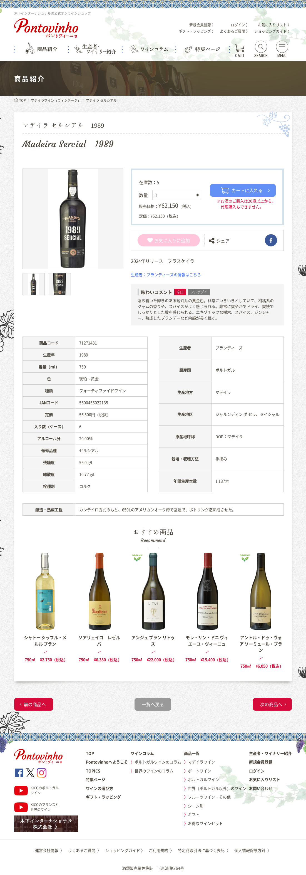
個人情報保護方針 (252, 850)
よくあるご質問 (84, 850)
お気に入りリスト (264, 779)
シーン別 (195, 806)
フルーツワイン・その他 (209, 797)
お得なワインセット (205, 823)
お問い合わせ (260, 788)
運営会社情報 (49, 850)
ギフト (194, 814)
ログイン (257, 770)
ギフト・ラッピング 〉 (196, 31)
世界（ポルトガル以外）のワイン (217, 788)
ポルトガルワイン (203, 779)
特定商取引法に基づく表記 (204, 850)
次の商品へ (271, 704)
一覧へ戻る (153, 704)
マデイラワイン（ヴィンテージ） (56, 100)
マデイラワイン (201, 762)
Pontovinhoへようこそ (107, 762)
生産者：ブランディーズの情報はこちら (166, 274)
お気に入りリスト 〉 (274, 24)
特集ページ (95, 779)
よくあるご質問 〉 (235, 31)
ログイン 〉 (240, 24)
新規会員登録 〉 (202, 24)
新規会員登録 (260, 762)
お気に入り (161, 240)
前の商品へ (35, 704)
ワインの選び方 (99, 788)
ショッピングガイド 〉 (272, 31)
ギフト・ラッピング (103, 797)
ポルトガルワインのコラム (158, 762)
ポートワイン (199, 770)
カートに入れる (242, 190)
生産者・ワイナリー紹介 (270, 753)
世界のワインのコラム (154, 770)
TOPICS (93, 770)
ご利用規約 (161, 850)
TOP (20, 100)
